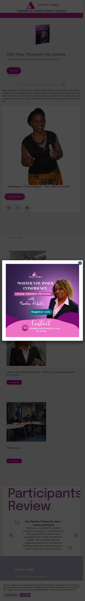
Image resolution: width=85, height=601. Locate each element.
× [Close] (80, 263)
